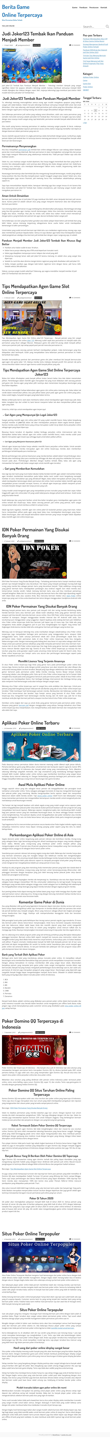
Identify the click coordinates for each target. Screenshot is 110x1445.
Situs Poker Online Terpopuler (31, 1241)
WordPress (56, 1443)
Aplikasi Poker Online (91, 85)
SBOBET (86, 98)
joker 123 (30, 348)
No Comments (76, 53)
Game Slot (35, 53)
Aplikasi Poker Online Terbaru (30, 731)
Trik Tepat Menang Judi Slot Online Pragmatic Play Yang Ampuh (93, 71)
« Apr (85, 130)
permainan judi (24, 158)
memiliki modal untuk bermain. (62, 1336)
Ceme (85, 88)
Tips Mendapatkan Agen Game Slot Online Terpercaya (35, 297)
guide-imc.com (66, 1443)
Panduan (83, 7)
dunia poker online (44, 804)
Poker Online (37, 549)
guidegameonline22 (23, 53)
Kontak (104, 7)
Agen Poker (71, 604)
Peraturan (94, 7)
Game (74, 7)
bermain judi (24, 713)
